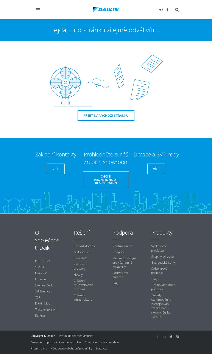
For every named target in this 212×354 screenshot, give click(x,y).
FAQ (115, 283)
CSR (38, 297)
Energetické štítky (163, 262)
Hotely (78, 274)
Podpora (118, 252)
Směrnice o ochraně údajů (102, 342)
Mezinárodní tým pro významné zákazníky (124, 262)
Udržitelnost (43, 291)
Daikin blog (42, 303)
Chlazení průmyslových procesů (83, 284)
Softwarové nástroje (120, 275)
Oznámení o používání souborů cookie (56, 342)
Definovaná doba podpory (163, 287)
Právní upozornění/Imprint (76, 336)
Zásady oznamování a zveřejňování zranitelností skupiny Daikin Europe (161, 306)
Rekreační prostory (80, 266)
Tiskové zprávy (45, 309)
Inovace (40, 279)
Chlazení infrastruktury (83, 297)
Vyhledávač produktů (159, 248)
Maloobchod (82, 252)
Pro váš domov (84, 246)
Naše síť (40, 273)
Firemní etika (39, 348)
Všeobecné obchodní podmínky (71, 348)
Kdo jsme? (42, 261)
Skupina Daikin (45, 285)
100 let (39, 267)
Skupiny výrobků (162, 256)
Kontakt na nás (123, 246)
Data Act (101, 348)
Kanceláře (81, 258)
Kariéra (40, 315)
